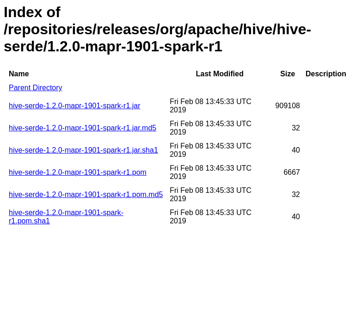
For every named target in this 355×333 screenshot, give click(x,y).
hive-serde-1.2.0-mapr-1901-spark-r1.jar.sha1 (83, 150)
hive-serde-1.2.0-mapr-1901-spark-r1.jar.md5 (82, 128)
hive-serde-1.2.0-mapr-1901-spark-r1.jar (75, 106)
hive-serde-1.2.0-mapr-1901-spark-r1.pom (78, 172)
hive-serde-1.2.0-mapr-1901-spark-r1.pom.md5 (86, 194)
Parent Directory (35, 88)
